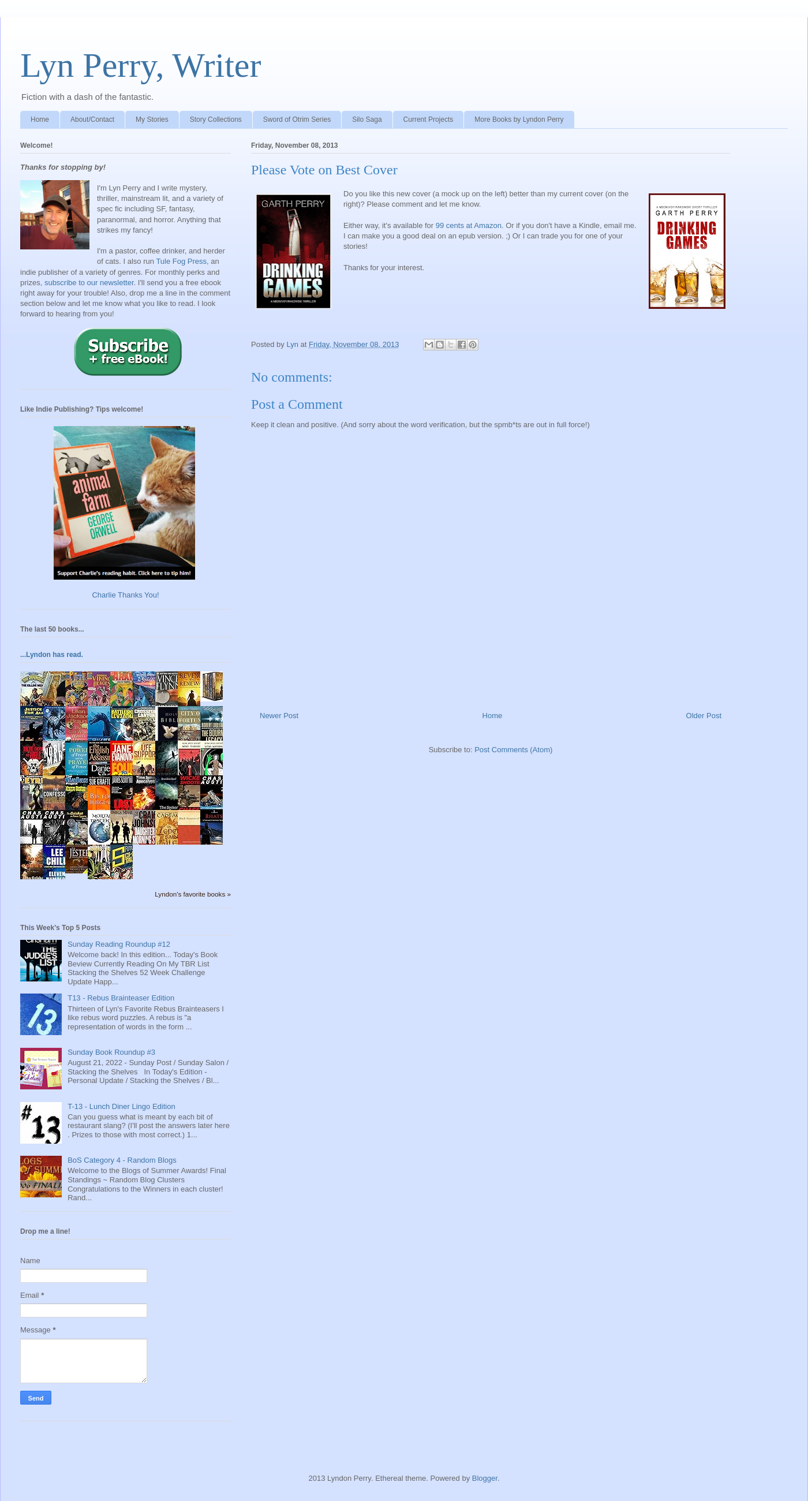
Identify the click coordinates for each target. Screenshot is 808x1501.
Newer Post (279, 715)
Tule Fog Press (181, 261)
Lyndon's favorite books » (193, 894)
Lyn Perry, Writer (140, 65)
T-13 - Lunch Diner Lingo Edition (121, 1106)
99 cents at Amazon (469, 225)
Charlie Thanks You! (125, 595)
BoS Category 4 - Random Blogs (122, 1160)
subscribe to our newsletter (89, 282)
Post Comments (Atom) (513, 749)
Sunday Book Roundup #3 (111, 1052)
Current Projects (428, 119)
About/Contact (92, 119)
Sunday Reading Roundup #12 (119, 944)
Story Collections (216, 119)
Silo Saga (366, 119)
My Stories (152, 119)
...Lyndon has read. (51, 655)
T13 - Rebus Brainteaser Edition (121, 998)
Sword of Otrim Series (297, 119)
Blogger (484, 1478)
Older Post (703, 715)
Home (40, 119)
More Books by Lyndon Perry (518, 119)
